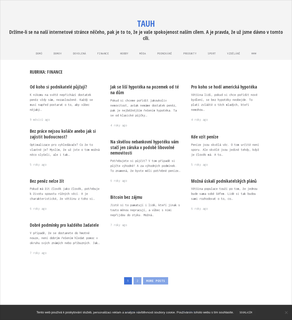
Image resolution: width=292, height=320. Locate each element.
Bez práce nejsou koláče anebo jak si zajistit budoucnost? (63, 134)
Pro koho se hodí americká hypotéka (224, 87)
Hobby (124, 53)
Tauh (146, 23)
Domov (58, 53)
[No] (286, 312)
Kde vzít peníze (204, 137)
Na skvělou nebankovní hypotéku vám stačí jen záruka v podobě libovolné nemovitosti (144, 147)
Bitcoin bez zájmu (126, 197)
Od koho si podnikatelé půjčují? (58, 87)
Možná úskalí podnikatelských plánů (224, 181)
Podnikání (164, 53)
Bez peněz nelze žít (47, 181)
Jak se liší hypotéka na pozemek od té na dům (144, 90)
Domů (39, 53)
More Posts (155, 281)
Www (254, 53)
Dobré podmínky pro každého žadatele (64, 225)
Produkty (190, 53)
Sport (212, 53)
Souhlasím (245, 312)
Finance (103, 53)
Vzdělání (233, 53)
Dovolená (79, 53)
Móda (142, 53)
